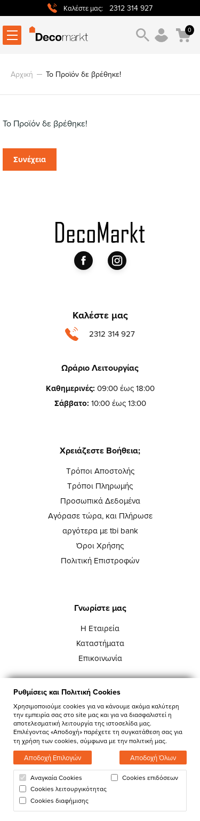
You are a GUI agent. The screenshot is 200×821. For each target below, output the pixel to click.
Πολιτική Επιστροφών (100, 560)
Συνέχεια (29, 159)
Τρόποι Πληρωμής (100, 485)
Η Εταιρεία (100, 628)
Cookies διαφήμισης (54, 800)
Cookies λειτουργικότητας (63, 789)
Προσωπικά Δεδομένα (100, 500)
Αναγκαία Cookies (50, 778)
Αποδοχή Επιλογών (52, 757)
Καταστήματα (100, 643)
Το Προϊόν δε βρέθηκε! (83, 74)
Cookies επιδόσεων (144, 778)
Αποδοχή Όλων (153, 757)
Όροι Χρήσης (100, 545)
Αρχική (22, 74)
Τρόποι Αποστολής (100, 470)
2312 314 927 (131, 8)
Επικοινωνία (100, 658)
